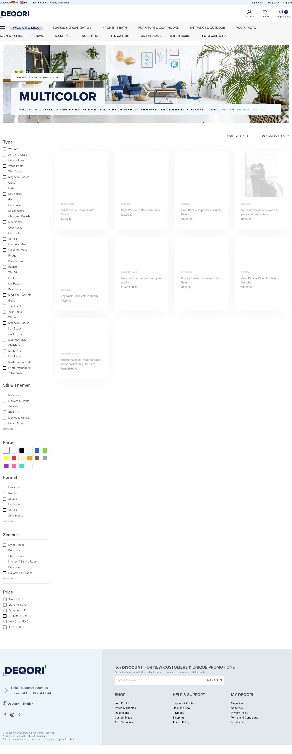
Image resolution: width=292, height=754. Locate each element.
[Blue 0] (37, 450)
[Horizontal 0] (26, 233)
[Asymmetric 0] (26, 515)
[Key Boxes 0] (26, 193)
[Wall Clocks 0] (26, 171)
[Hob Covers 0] (26, 205)
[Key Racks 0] (26, 289)
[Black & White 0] (14, 450)
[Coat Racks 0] (26, 227)
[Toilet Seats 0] (26, 306)
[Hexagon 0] (26, 487)
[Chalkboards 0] (26, 345)
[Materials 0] (26, 395)
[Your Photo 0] (26, 311)
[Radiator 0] (26, 266)
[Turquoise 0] (22, 466)
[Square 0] (26, 498)
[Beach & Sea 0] (26, 423)
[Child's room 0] (26, 556)
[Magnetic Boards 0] (26, 177)
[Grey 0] (45, 458)
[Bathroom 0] (26, 567)
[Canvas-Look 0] (26, 160)
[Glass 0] (26, 182)
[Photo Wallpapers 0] (26, 368)
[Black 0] (22, 450)
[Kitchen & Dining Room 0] (26, 561)
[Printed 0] (26, 278)
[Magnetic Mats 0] (26, 244)
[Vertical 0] (26, 238)
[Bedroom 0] (26, 550)
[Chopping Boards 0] (26, 216)
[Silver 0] (37, 466)
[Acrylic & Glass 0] (26, 154)
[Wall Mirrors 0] (26, 272)
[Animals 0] (26, 406)
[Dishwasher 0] (26, 261)
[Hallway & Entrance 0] (26, 573)
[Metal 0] (26, 188)
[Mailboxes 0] (26, 283)
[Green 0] (45, 450)
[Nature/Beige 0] (22, 458)
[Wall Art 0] (26, 149)
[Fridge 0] (26, 255)
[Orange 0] (29, 458)
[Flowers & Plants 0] (26, 401)
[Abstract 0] (26, 412)
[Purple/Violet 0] (6, 466)
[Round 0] (26, 493)
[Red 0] (14, 458)
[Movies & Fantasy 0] (26, 417)
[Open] (264, 14)
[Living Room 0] (26, 544)
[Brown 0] (37, 458)
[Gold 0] (29, 466)
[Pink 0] (14, 466)
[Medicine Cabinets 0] (26, 295)
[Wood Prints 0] (26, 166)
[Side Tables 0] (26, 222)
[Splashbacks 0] (26, 211)
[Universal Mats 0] (26, 250)
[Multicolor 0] (6, 450)
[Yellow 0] (6, 458)
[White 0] (29, 450)
